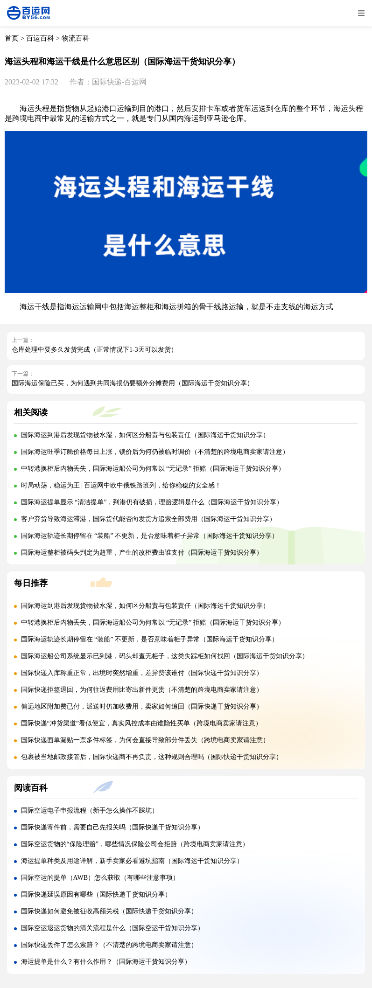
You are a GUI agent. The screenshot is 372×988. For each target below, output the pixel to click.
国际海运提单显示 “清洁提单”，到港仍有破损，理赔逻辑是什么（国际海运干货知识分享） (152, 502)
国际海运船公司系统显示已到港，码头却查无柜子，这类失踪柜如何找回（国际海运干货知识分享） (165, 656)
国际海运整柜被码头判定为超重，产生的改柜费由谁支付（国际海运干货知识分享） (142, 552)
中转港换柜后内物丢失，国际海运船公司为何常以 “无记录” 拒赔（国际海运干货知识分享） (153, 468)
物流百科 (76, 38)
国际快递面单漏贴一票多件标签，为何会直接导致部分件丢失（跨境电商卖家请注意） (145, 740)
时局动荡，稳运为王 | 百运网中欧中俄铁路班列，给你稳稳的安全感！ (121, 485)
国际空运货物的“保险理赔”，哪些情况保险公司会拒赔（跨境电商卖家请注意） (135, 844)
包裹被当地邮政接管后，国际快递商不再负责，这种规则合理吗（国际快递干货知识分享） (151, 756)
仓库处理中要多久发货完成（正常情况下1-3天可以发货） (94, 349)
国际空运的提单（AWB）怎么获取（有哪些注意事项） (100, 877)
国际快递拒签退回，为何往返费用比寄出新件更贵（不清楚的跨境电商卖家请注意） (142, 689)
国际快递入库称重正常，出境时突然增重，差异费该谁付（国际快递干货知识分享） (142, 672)
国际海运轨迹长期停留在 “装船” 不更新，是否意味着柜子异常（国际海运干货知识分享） (149, 535)
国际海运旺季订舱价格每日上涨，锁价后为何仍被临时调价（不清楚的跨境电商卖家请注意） (155, 451)
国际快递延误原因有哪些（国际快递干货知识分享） (96, 894)
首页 (12, 38)
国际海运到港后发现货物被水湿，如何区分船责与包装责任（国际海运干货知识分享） (145, 434)
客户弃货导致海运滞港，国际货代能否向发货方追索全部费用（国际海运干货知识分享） (148, 518)
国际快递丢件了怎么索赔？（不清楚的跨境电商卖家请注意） (109, 944)
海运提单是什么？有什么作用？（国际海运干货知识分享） (106, 961)
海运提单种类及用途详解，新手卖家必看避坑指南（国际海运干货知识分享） (132, 860)
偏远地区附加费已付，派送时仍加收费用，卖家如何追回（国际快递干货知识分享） (142, 706)
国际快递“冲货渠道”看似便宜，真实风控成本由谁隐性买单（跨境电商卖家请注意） (141, 723)
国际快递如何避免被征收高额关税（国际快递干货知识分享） (109, 911)
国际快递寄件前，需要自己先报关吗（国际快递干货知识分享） (112, 827)
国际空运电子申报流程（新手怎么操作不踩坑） (89, 810)
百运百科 (40, 38)
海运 (27, 108)
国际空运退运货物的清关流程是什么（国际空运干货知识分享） (112, 928)
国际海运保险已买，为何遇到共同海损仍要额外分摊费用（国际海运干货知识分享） (132, 383)
